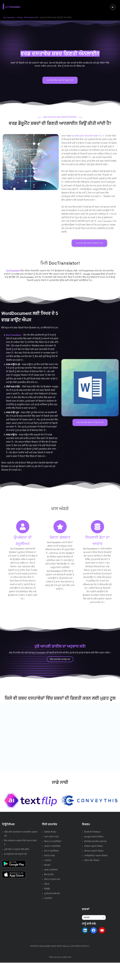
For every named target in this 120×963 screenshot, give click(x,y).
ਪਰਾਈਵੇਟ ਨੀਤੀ (66, 958)
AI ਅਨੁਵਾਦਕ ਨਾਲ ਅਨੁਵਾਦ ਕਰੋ (15, 854)
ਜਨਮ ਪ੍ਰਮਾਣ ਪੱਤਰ (51, 837)
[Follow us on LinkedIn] (85, 931)
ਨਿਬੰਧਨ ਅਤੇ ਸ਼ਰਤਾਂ (55, 958)
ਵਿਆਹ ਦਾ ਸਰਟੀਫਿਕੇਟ (52, 842)
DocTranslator (10, 17)
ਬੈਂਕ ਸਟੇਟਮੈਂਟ (49, 875)
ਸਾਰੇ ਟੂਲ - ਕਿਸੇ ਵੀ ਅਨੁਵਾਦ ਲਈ (33, 17)
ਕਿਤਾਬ (46, 884)
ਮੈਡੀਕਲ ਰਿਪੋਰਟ (50, 832)
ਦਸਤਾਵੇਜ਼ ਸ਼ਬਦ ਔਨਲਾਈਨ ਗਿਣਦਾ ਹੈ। (87, 135)
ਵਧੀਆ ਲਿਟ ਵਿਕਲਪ (92, 860)
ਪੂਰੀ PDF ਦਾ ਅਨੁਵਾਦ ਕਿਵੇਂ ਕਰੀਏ (16, 849)
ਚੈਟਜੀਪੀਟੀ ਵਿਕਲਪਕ (92, 832)
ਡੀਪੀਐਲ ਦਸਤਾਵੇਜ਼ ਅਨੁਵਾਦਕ (95, 842)
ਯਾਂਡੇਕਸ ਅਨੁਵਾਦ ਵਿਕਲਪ (93, 846)
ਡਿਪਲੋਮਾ (47, 865)
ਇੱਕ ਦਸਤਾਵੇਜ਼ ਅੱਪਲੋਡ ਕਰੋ (60, 659)
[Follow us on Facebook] (93, 931)
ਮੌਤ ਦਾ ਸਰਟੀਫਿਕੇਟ (51, 851)
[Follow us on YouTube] (102, 931)
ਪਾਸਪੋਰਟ (47, 860)
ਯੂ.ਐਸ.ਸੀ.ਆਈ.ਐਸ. (52, 894)
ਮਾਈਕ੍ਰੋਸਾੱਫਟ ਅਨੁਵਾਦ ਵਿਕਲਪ (96, 856)
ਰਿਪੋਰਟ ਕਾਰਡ (49, 856)
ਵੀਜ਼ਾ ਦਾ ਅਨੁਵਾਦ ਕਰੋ (52, 879)
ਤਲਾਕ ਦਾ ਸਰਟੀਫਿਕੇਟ (52, 846)
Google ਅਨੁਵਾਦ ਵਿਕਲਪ (93, 837)
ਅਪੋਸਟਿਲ (48, 898)
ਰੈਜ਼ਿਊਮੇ (47, 889)
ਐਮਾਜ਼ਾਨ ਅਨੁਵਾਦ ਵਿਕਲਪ (94, 851)
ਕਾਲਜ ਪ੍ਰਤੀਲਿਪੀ (51, 870)
